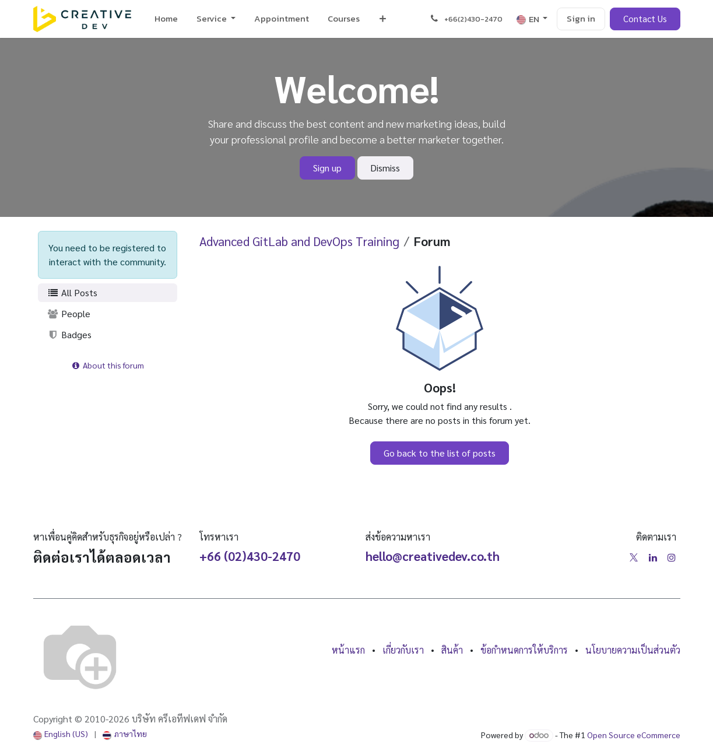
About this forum (107, 365)
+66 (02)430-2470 (249, 556)
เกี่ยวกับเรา (403, 650)
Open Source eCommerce (633, 734)
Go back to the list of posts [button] (440, 453)
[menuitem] (166, 19)
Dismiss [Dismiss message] (385, 168)
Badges (69, 334)
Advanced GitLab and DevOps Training (299, 241)
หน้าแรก (348, 650)
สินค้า (452, 650)
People (69, 313)
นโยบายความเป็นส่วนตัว (632, 650)
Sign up (327, 168)
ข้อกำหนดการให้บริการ (524, 650)
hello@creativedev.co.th (433, 556)
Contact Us (645, 18)
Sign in (581, 18)
